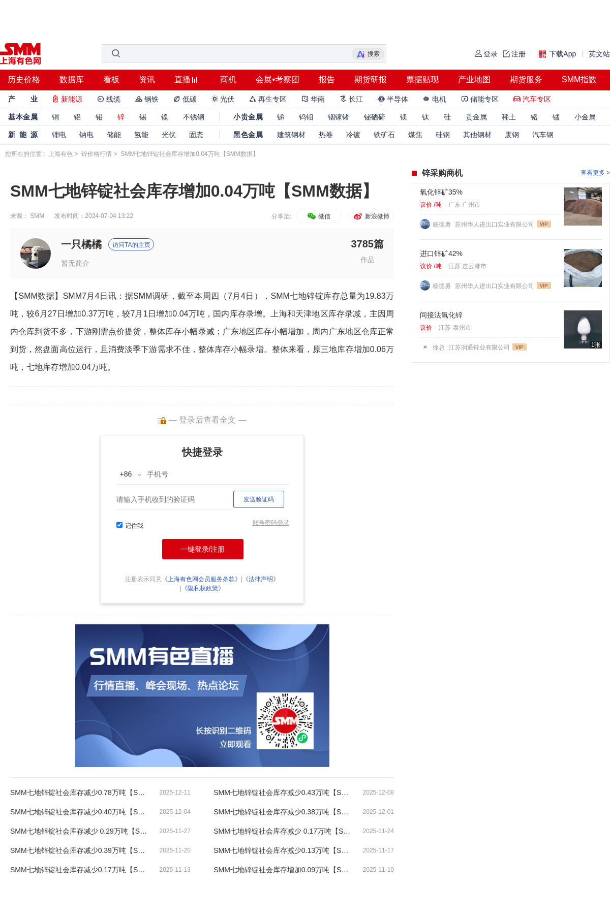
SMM (37, 215)
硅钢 (443, 135)
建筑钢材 (291, 135)
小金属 (585, 117)
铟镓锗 (338, 117)
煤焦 (415, 135)
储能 (114, 135)
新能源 (67, 99)
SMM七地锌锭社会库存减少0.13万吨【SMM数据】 (282, 850)
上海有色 (60, 153)
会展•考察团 (277, 79)
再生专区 (268, 99)
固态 (196, 135)
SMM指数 (579, 79)
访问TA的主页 (131, 244)
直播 (182, 79)
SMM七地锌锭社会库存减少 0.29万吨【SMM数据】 (78, 831)
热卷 (326, 135)
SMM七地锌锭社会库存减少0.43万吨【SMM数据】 (282, 792)
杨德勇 (442, 224)
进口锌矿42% (441, 253)
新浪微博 (371, 216)
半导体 (393, 99)
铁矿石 (384, 135)
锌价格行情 (96, 153)
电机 (434, 99)
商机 (228, 79)
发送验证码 (258, 499)
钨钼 (306, 117)
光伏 (223, 99)
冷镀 (353, 135)
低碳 (185, 99)
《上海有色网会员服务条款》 (201, 579)
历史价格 (24, 79)
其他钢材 (477, 135)
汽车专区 (532, 99)
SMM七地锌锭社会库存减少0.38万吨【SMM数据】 (282, 812)
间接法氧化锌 (441, 315)
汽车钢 (543, 135)
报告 (327, 79)
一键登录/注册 (202, 549)
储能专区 (480, 99)
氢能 (141, 135)
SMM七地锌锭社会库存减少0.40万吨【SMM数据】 (78, 812)
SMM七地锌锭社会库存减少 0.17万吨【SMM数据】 (282, 831)
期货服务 (526, 79)
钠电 (86, 135)
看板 (111, 79)
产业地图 (474, 79)
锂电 (59, 135)
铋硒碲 (374, 117)
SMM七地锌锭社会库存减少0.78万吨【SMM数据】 (78, 792)
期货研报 (370, 79)
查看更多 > (595, 172)
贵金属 (476, 117)
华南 (313, 99)
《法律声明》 (260, 579)
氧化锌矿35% (441, 192)
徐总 (439, 347)
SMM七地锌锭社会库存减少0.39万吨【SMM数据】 (78, 850)
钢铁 (147, 99)
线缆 (108, 99)
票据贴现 (422, 79)
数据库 (71, 79)
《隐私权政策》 (202, 588)
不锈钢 (193, 117)
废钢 (512, 135)
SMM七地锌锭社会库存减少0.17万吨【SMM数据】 (78, 870)
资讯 (147, 79)
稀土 (509, 117)
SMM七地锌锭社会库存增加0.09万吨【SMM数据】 (282, 870)
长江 (351, 99)
